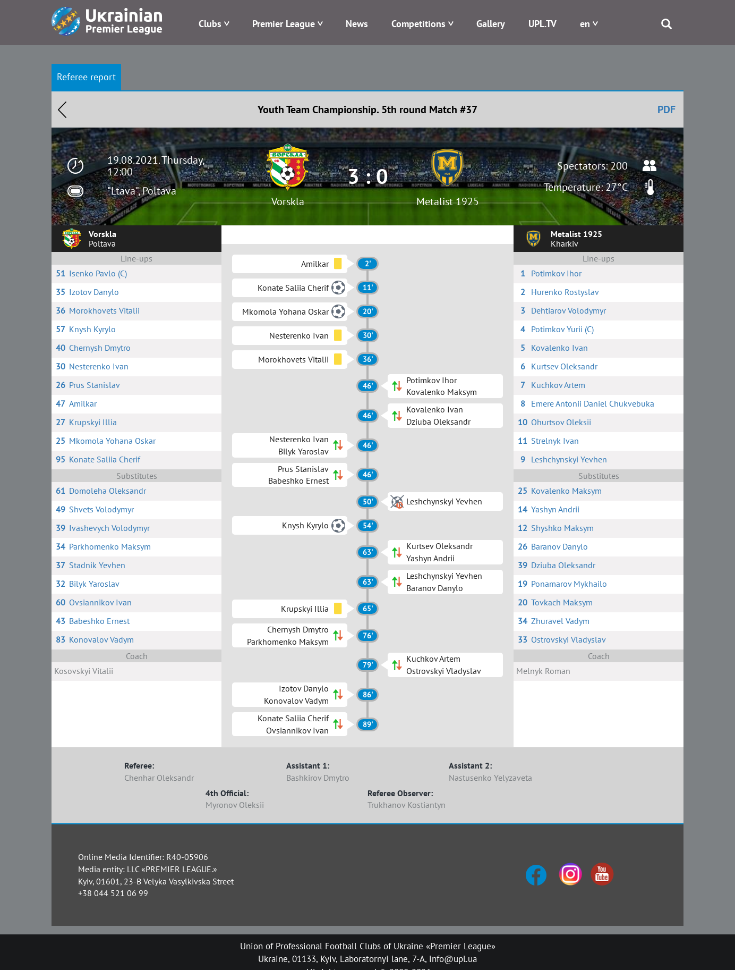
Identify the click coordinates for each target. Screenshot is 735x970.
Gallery (490, 24)
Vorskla (287, 201)
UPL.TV (542, 24)
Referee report (86, 77)
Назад (62, 109)
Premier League (283, 24)
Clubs (210, 24)
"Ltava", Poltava (141, 191)
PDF (666, 109)
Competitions (418, 24)
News (357, 24)
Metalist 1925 (447, 201)
